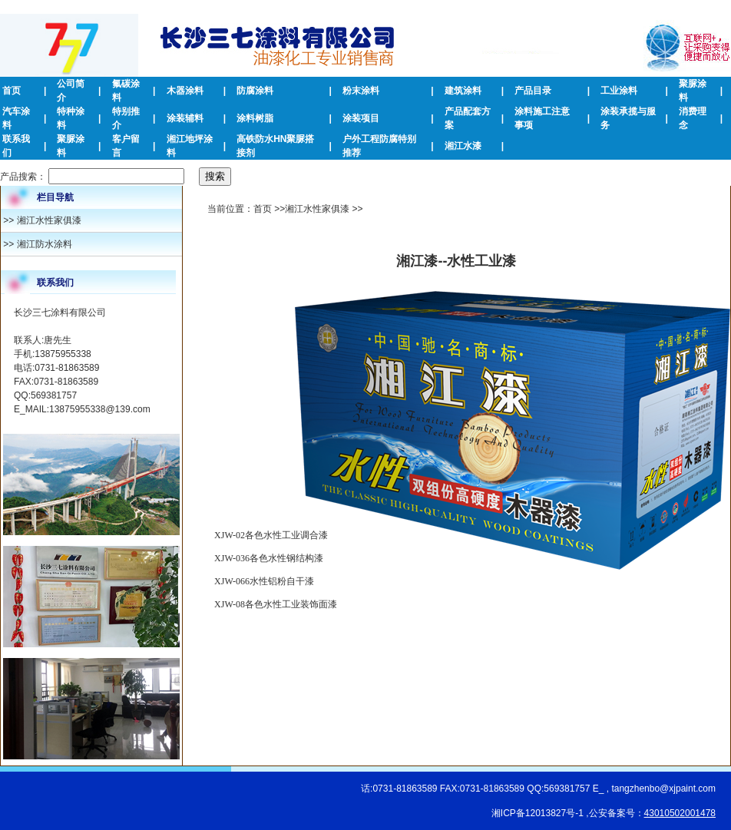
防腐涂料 (255, 90)
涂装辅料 (185, 118)
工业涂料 (618, 90)
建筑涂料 (463, 90)
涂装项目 (360, 118)
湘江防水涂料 (44, 244)
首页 (11, 90)
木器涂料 (185, 90)
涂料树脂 (255, 118)
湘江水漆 (463, 146)
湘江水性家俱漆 (49, 220)
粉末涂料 (360, 90)
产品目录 (532, 90)
